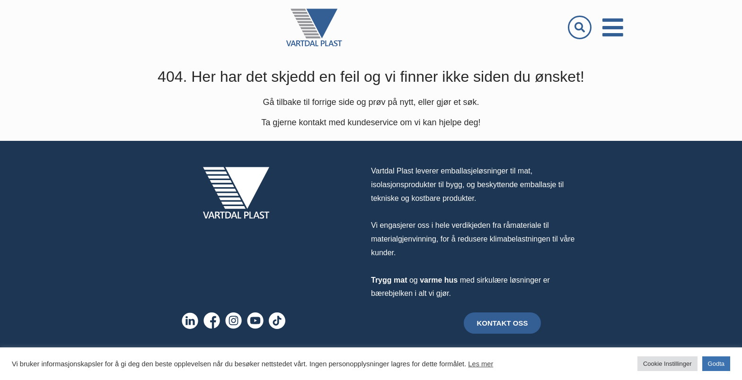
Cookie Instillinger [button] (667, 363)
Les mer (480, 364)
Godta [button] (716, 363)
